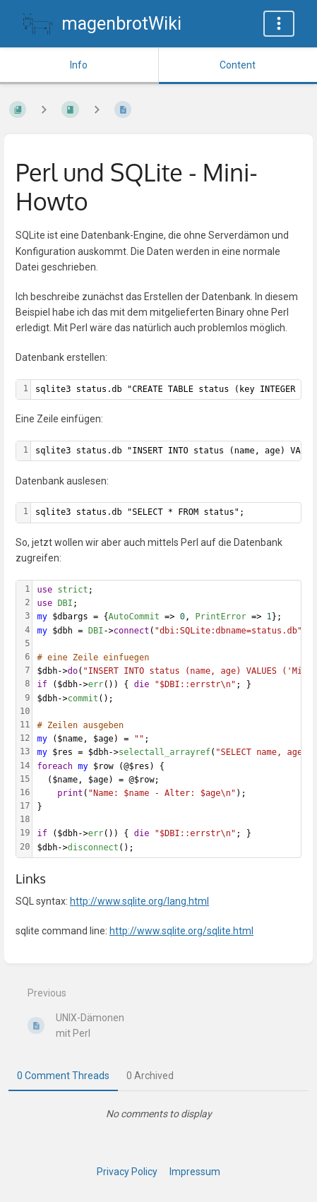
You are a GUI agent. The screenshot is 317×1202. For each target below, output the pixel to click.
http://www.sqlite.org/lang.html (139, 901)
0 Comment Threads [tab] (63, 1075)
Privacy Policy (127, 1171)
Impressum (194, 1171)
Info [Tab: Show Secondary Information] (79, 65)
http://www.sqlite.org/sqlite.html (181, 930)
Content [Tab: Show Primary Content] (238, 65)
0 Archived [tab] (150, 1075)
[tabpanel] (158, 1113)
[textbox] (166, 512)
